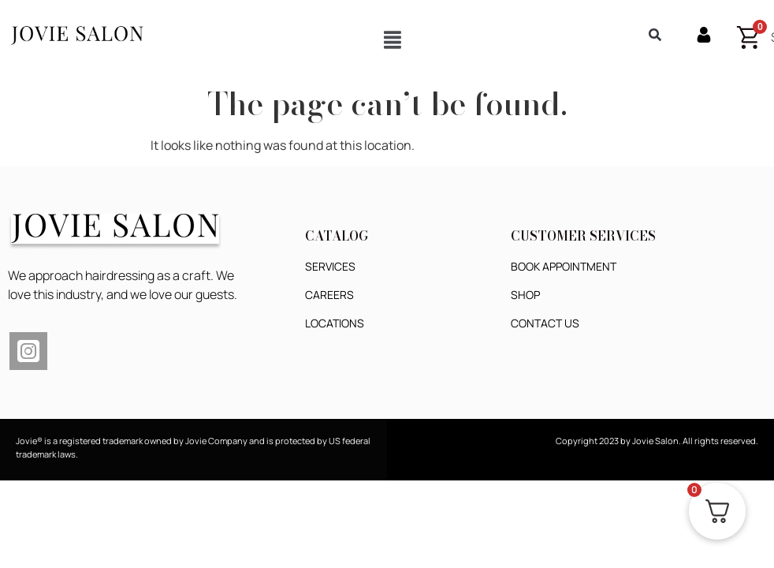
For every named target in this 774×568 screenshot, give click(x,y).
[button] (392, 39)
